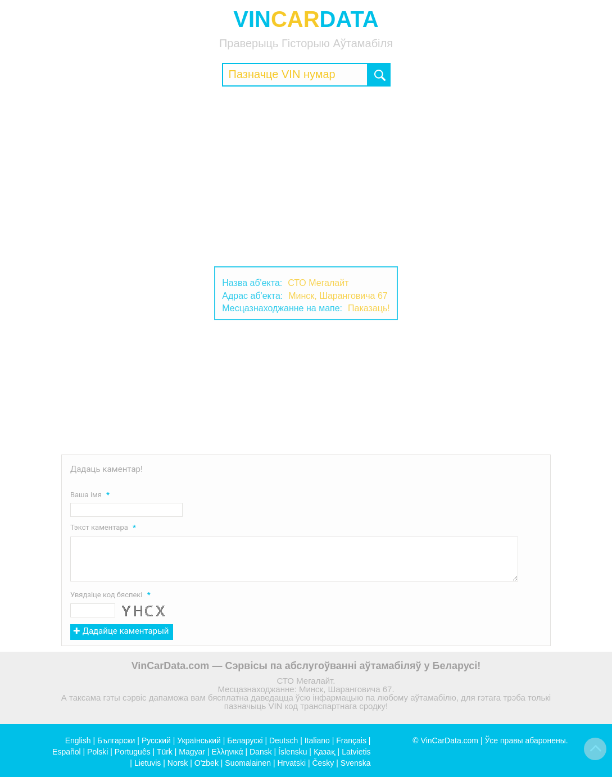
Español (66, 751)
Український (199, 740)
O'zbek (206, 762)
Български (116, 740)
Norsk (177, 762)
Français (351, 740)
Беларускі (244, 740)
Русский (156, 740)
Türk (165, 751)
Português (133, 751)
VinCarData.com (449, 740)
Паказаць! (369, 308)
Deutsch (283, 740)
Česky (323, 762)
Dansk (261, 751)
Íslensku (292, 751)
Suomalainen (248, 762)
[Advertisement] (306, 176)
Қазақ (325, 751)
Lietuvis (147, 762)
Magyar (192, 751)
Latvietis (356, 751)
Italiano (317, 740)
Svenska (356, 762)
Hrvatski (291, 762)
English (78, 740)
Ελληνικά (227, 751)
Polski (97, 751)
